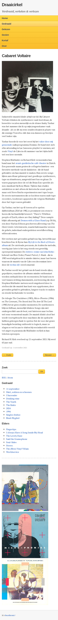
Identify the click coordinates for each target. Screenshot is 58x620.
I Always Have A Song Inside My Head (24, 432)
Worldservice (12, 451)
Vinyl (10, 151)
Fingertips (11, 429)
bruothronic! (10, 615)
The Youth (11, 401)
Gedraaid (6, 24)
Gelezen (6, 29)
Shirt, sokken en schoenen (19, 392)
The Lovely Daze (14, 435)
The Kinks (11, 405)
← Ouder (7, 355)
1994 (8, 411)
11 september (12, 388)
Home (5, 18)
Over (4, 46)
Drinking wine (12, 398)
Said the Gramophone (16, 439)
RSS (4, 377)
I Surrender (11, 395)
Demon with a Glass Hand (33, 220)
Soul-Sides (11, 442)
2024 (8, 408)
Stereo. (9, 445)
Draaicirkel (12, 4)
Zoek (5, 367)
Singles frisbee (13, 414)
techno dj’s (15, 264)
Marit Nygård (12, 418)
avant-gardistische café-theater (31, 163)
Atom (10, 377)
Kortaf (5, 40)
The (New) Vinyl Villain (17, 448)
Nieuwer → (49, 355)
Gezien (5, 35)
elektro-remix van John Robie (40, 251)
